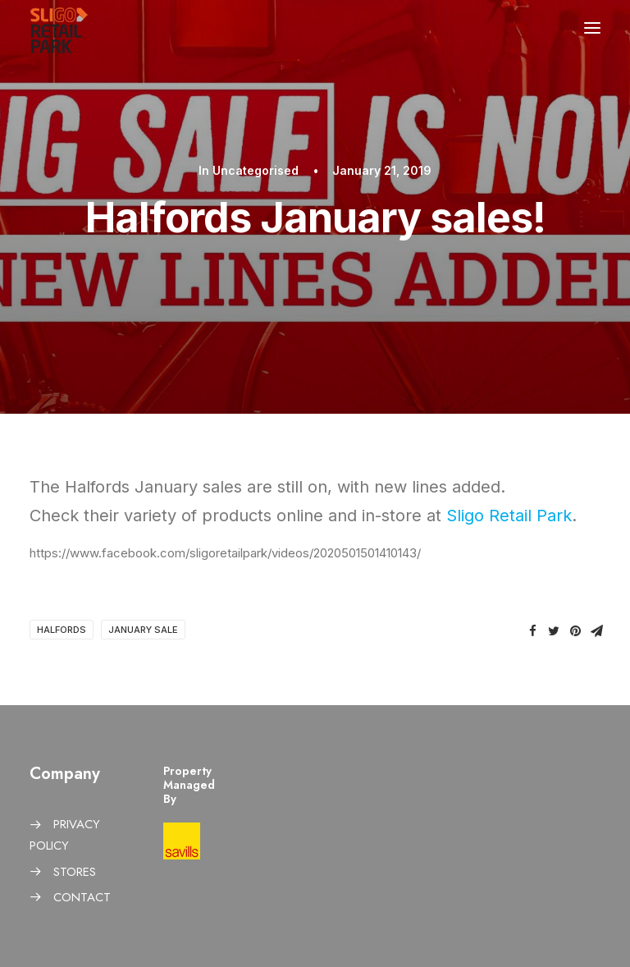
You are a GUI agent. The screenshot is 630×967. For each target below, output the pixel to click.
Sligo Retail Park (509, 515)
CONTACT (82, 897)
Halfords (61, 629)
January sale (143, 629)
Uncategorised (255, 170)
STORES (74, 872)
